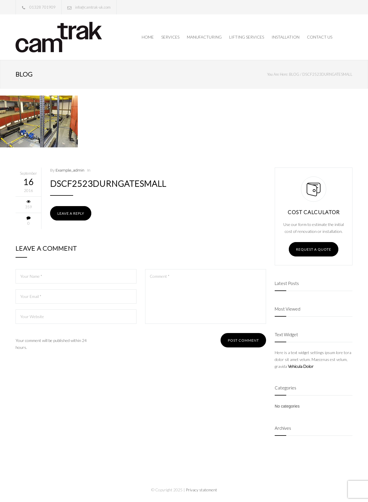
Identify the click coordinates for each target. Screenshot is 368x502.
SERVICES (170, 37)
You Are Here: (277, 74)
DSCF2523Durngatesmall (108, 183)
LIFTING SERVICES (246, 37)
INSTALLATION (285, 37)
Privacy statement (201, 489)
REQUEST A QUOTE (313, 249)
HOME (148, 37)
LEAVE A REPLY (70, 213)
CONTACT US (319, 37)
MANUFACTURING (204, 37)
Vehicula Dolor (301, 366)
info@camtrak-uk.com (93, 7)
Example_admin (70, 170)
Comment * (205, 296)
